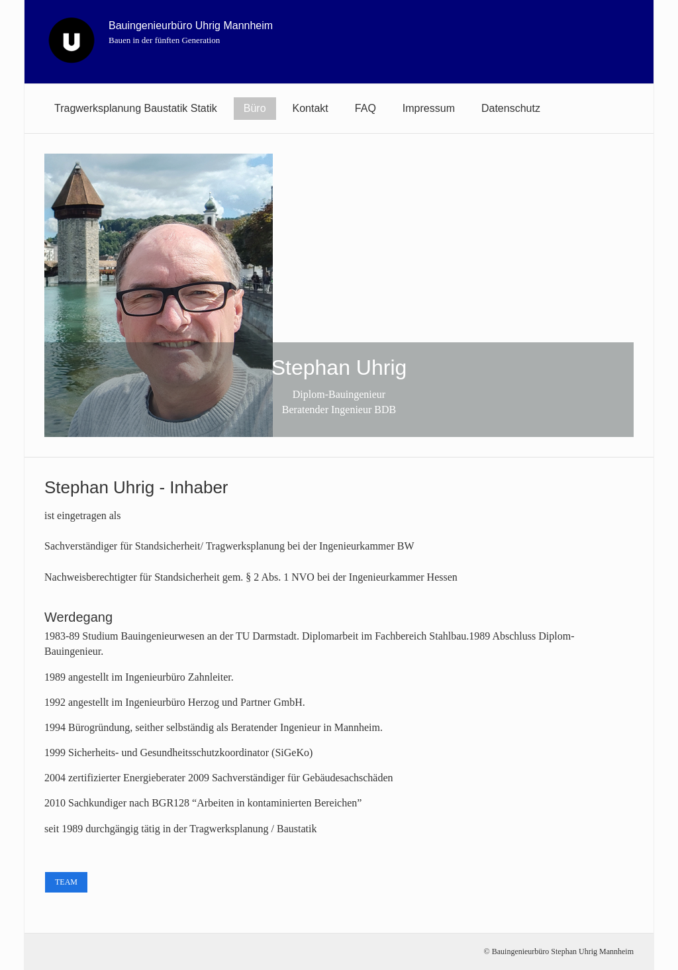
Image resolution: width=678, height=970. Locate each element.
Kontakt (310, 108)
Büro (255, 108)
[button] (66, 882)
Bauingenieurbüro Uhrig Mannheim (191, 25)
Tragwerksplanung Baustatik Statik (135, 108)
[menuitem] (135, 108)
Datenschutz (510, 108)
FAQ (365, 108)
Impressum (429, 108)
